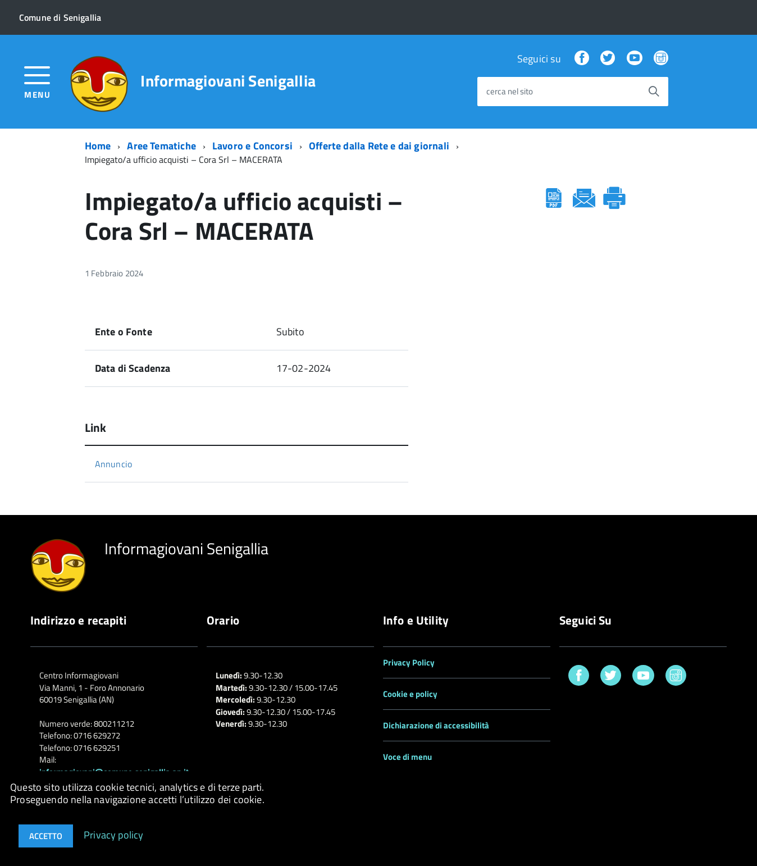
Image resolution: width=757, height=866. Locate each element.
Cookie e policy (410, 693)
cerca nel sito (509, 92)
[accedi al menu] (37, 81)
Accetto (45, 835)
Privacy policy (114, 834)
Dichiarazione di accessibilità (436, 725)
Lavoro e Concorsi (252, 145)
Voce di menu (407, 756)
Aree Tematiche (161, 145)
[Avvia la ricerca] (654, 92)
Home (98, 145)
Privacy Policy (409, 662)
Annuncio (113, 464)
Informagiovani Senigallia (228, 81)
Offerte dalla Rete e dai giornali (379, 145)
